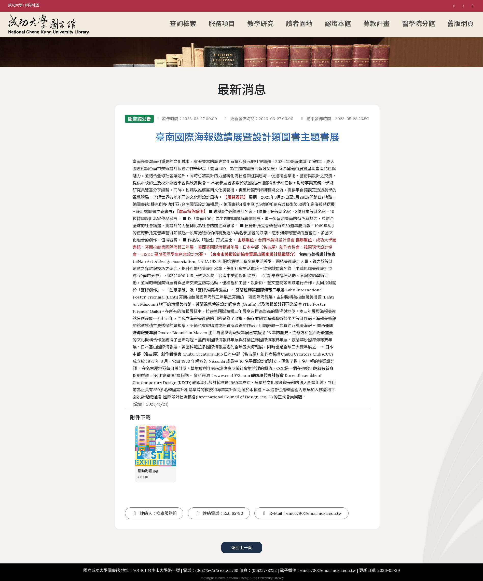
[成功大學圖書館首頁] (80, 24)
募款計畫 (376, 24)
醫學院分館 (418, 24)
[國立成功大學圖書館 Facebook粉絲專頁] (454, 6)
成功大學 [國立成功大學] (15, 5)
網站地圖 (32, 5)
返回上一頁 (241, 547)
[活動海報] (155, 446)
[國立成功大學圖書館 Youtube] (472, 6)
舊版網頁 (460, 24)
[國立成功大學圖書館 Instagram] (463, 6)
